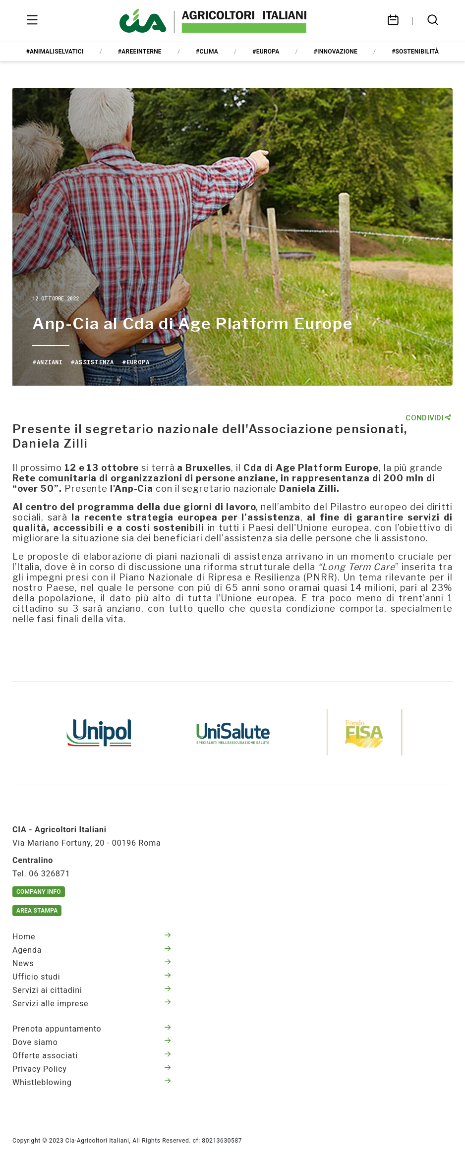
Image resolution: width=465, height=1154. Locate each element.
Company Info (38, 891)
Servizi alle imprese (91, 1003)
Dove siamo (91, 1042)
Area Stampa (37, 910)
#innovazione (335, 51)
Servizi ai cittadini (91, 990)
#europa (265, 51)
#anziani (47, 362)
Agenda (91, 950)
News (91, 963)
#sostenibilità (415, 51)
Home (91, 936)
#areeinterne (140, 51)
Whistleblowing (91, 1082)
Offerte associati (91, 1055)
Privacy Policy (91, 1069)
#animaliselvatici (55, 51)
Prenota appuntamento (91, 1029)
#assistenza (92, 362)
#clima (207, 51)
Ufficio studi (91, 976)
